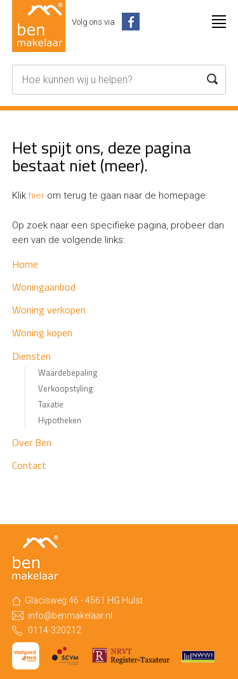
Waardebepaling (68, 372)
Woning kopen (42, 332)
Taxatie (50, 404)
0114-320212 (54, 630)
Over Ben (31, 442)
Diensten (31, 356)
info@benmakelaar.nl (70, 615)
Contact (29, 465)
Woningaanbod (44, 286)
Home (25, 264)
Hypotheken (59, 420)
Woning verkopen (49, 309)
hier (36, 195)
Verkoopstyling (65, 388)
